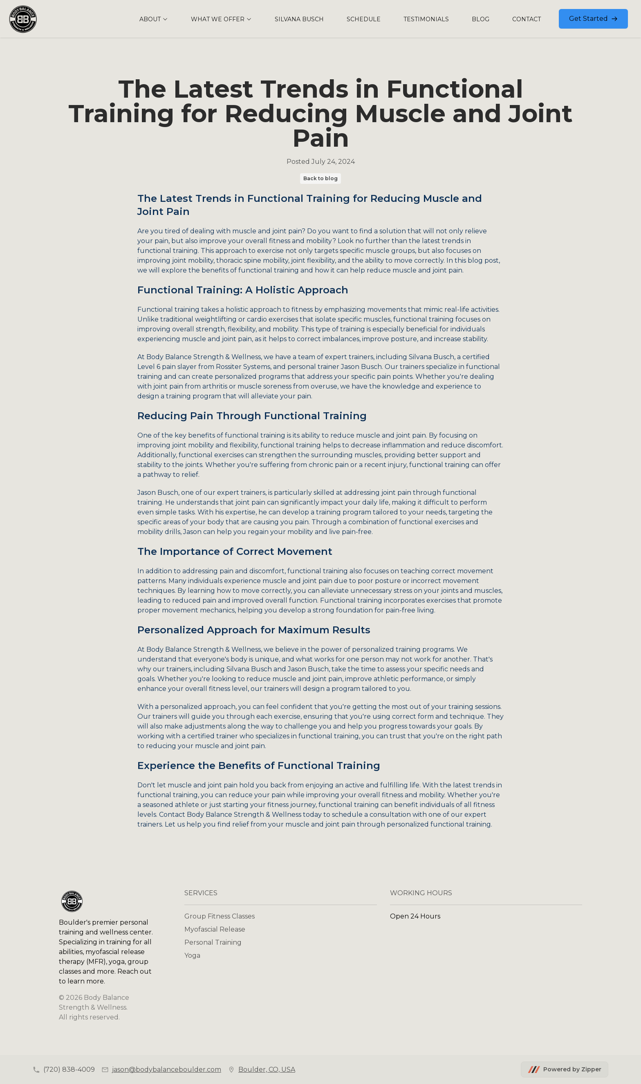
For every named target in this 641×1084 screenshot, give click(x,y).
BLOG (480, 19)
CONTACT (526, 19)
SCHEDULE (364, 19)
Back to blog (320, 178)
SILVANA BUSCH (299, 19)
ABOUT (153, 19)
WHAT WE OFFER (221, 19)
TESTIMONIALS (426, 19)
